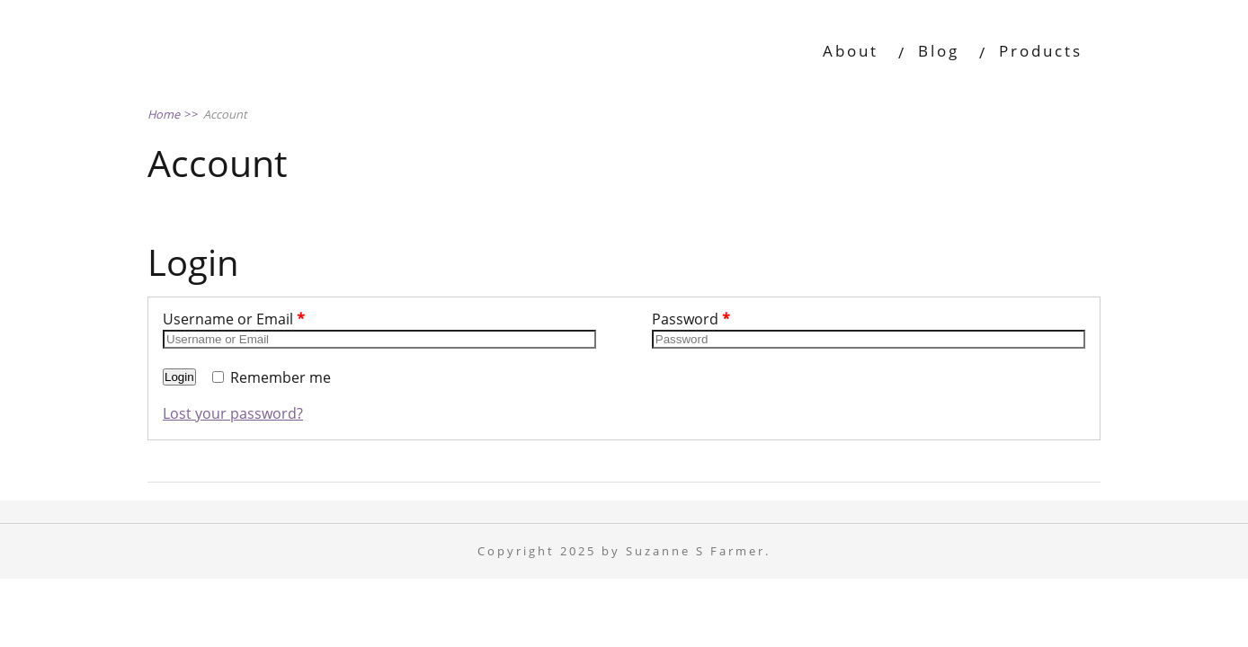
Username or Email (234, 319)
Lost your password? (233, 413)
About (850, 50)
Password (691, 319)
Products (1041, 50)
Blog (938, 50)
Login (179, 377)
